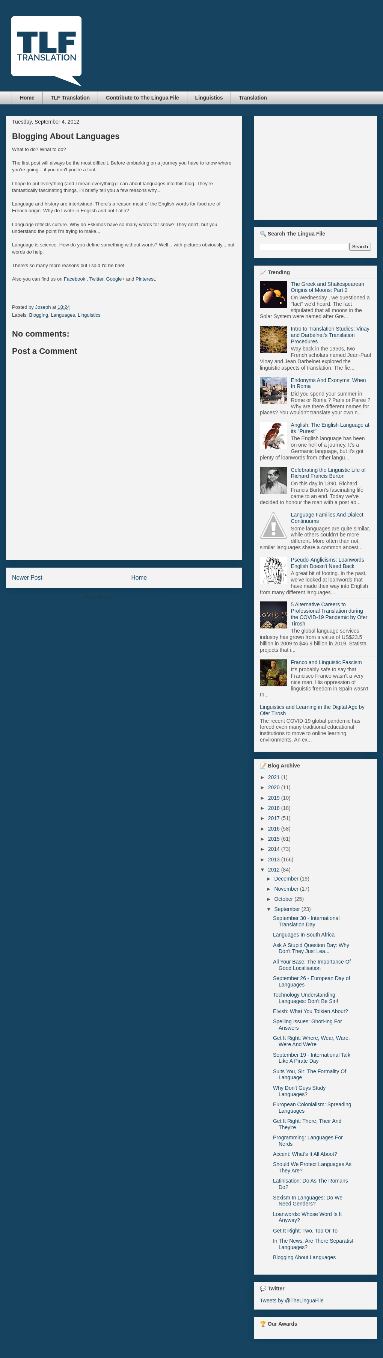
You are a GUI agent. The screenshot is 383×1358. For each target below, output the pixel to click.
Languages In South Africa (304, 935)
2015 (274, 839)
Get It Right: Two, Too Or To (305, 1231)
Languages (63, 315)
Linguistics (209, 98)
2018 (274, 808)
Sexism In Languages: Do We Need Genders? (307, 1201)
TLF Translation (70, 98)
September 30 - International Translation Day (306, 921)
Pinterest (145, 279)
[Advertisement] (124, 543)
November (287, 889)
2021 (274, 777)
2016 (274, 829)
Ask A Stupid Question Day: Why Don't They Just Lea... (311, 948)
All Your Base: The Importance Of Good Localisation (312, 965)
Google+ (115, 279)
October (284, 899)
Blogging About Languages (304, 1257)
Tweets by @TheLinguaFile (292, 1301)
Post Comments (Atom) (138, 597)
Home (27, 98)
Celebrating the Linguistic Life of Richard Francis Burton (328, 473)
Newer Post (27, 577)
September (287, 909)
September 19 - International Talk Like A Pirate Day (311, 1058)
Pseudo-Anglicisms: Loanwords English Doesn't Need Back (327, 563)
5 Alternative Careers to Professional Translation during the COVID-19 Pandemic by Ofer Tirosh (329, 613)
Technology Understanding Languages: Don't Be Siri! (305, 998)
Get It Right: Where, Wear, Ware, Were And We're (311, 1041)
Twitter (96, 279)
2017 (274, 818)
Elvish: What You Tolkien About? (310, 1011)
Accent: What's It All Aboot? (305, 1154)
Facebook (74, 279)
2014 (274, 849)
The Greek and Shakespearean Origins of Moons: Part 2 (327, 287)
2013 (274, 859)
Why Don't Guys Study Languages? (299, 1091)
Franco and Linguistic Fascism (326, 662)
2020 (274, 787)
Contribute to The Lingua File (142, 98)
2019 (274, 798)
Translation (253, 98)
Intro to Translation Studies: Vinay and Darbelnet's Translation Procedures (330, 335)
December (287, 879)
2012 (274, 870)
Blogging (38, 315)
